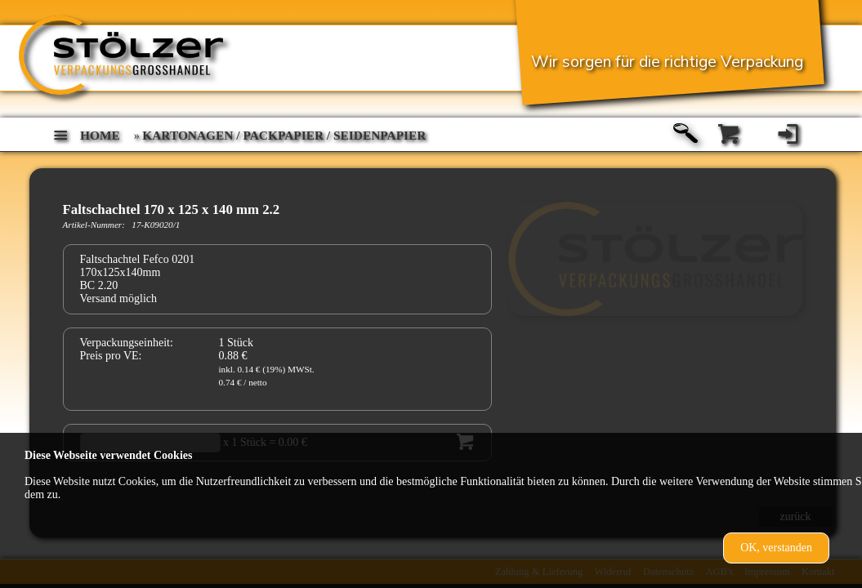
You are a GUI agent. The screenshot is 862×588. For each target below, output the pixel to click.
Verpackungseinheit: (126, 342)
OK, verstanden (776, 547)
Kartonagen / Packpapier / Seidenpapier (284, 135)
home (100, 135)
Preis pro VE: (111, 356)
